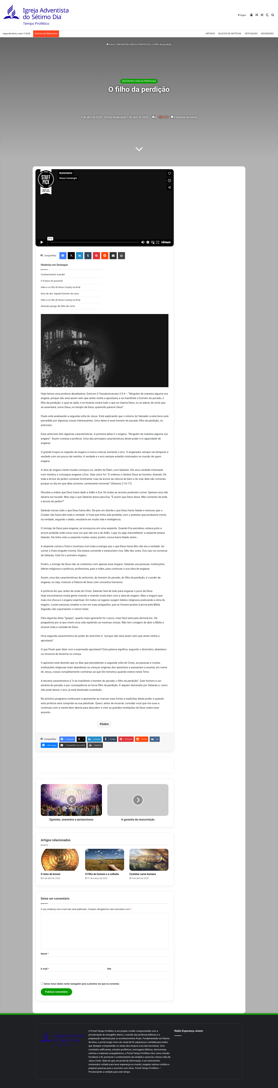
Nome (45, 953)
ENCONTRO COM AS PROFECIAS (134, 44)
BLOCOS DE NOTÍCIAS (229, 33)
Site (109, 968)
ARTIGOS (210, 33)
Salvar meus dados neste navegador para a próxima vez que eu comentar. (82, 983)
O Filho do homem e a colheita (102, 874)
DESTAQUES (251, 33)
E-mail (45, 968)
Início (110, 44)
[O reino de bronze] (60, 860)
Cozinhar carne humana (142, 874)
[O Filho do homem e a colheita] (104, 860)
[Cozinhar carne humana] (148, 860)
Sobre (105, 724)
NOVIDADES (267, 33)
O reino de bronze (50, 874)
